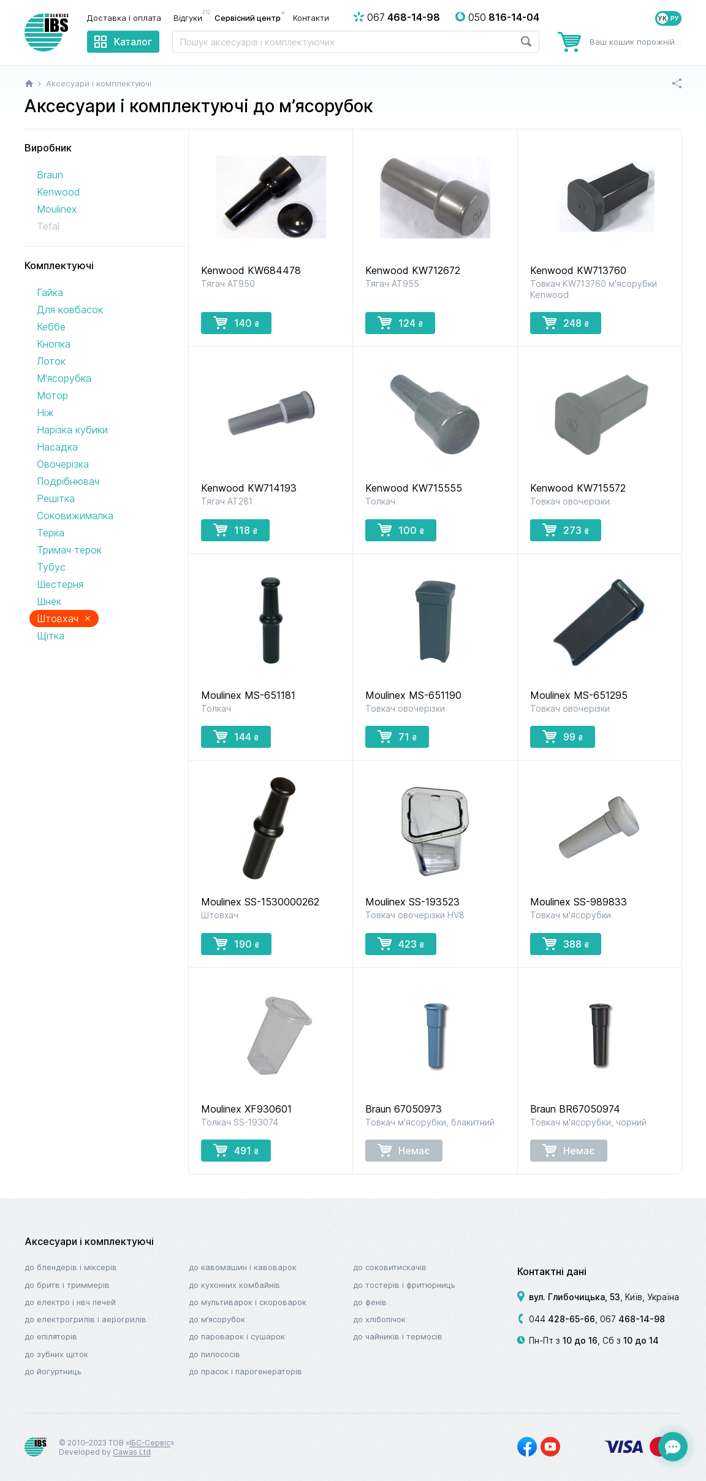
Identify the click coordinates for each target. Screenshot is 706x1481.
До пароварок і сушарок (237, 1336)
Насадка (57, 447)
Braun (50, 175)
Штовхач (64, 618)
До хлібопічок (379, 1319)
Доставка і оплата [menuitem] (124, 18)
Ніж (45, 412)
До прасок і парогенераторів (245, 1371)
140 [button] (236, 322)
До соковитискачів (390, 1267)
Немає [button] (404, 1150)
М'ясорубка (64, 378)
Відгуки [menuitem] (190, 17)
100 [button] (401, 529)
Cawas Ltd (132, 1451)
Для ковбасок (70, 309)
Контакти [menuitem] (311, 18)
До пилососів (214, 1354)
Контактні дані (551, 1271)
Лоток (51, 361)
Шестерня (60, 584)
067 (632, 1319)
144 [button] (236, 736)
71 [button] (397, 736)
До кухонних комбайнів (234, 1285)
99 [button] (562, 736)
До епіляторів (51, 1336)
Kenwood (58, 192)
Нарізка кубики (72, 430)
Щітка (50, 636)
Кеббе (51, 327)
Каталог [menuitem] (133, 42)
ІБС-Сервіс (149, 1442)
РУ (674, 18)
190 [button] (236, 943)
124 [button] (400, 322)
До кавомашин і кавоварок (243, 1267)
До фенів (370, 1302)
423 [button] (401, 943)
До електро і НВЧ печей (70, 1302)
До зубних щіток (56, 1354)
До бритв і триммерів (67, 1285)
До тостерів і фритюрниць (404, 1285)
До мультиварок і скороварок (247, 1302)
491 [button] (236, 1150)
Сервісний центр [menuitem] (247, 18)
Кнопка (53, 344)
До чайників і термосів (397, 1336)
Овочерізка (63, 464)
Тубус (51, 567)
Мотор (52, 395)
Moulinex (57, 209)
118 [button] (235, 529)
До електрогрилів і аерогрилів (85, 1319)
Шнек (49, 601)
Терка (50, 533)
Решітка (56, 498)
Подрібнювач (68, 481)
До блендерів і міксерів (71, 1267)
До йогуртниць (53, 1371)
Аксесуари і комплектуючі (89, 1241)
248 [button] (565, 322)
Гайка (50, 292)
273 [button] (565, 529)
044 (562, 1319)
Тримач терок (69, 550)
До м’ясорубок (217, 1319)
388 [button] (565, 943)
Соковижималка (75, 515)
